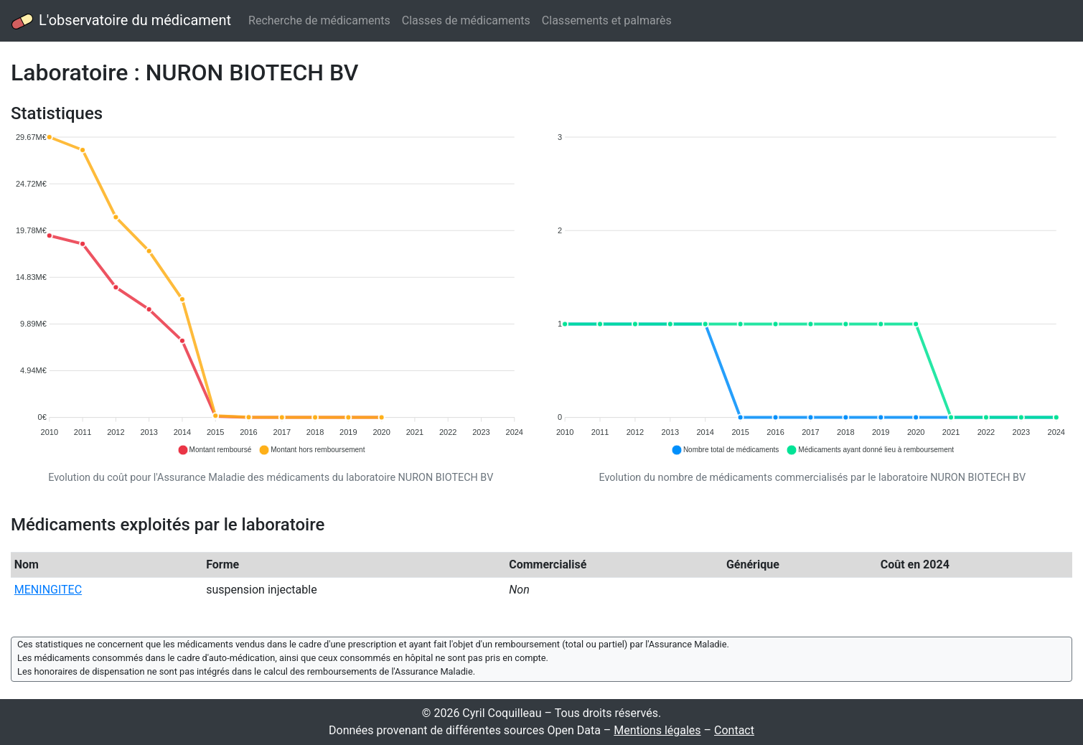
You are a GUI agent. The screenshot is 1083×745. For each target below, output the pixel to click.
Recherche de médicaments (319, 20)
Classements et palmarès (607, 20)
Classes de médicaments (466, 20)
